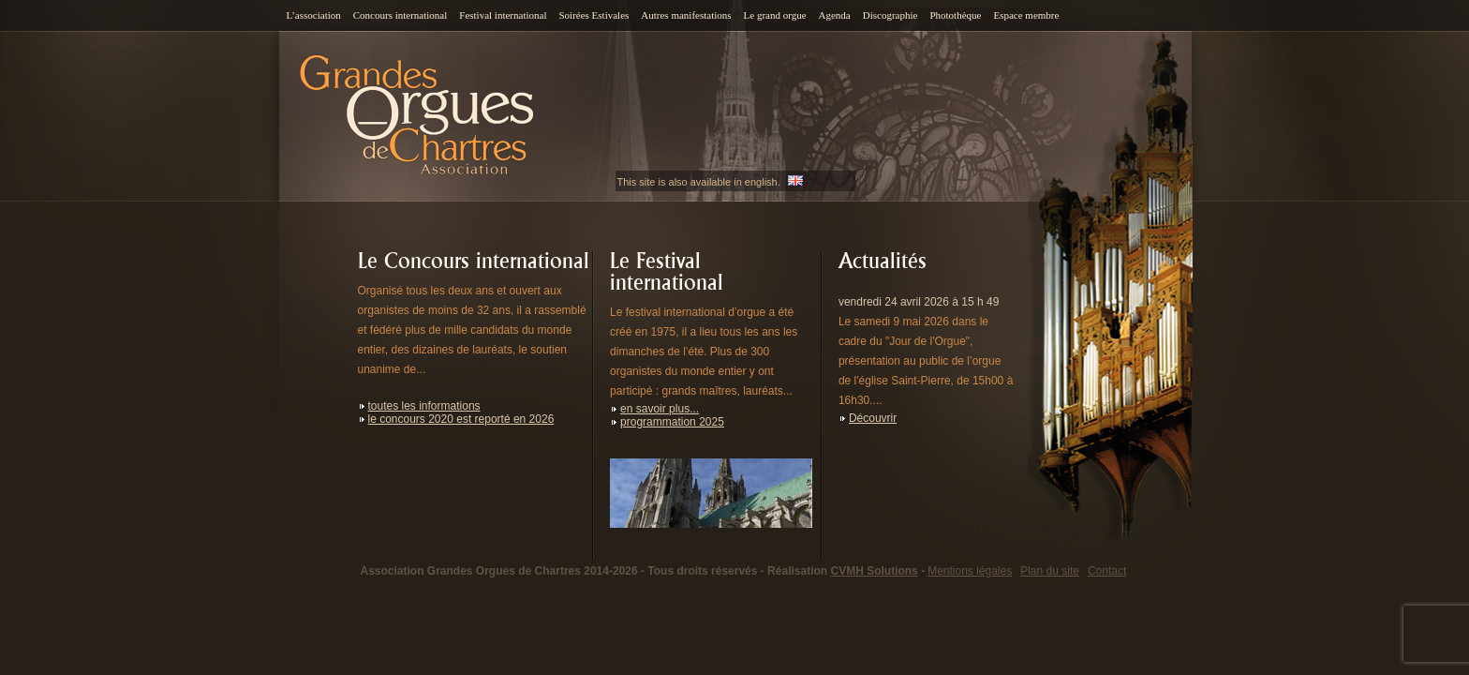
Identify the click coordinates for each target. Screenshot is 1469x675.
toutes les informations (424, 405)
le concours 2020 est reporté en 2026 (461, 419)
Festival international (502, 15)
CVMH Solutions (873, 571)
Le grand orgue (775, 15)
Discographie (890, 15)
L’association (314, 15)
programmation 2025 (672, 421)
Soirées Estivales (593, 15)
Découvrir (873, 418)
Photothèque (955, 15)
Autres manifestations (686, 15)
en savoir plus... (659, 408)
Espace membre (1026, 15)
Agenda (835, 15)
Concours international (400, 15)
